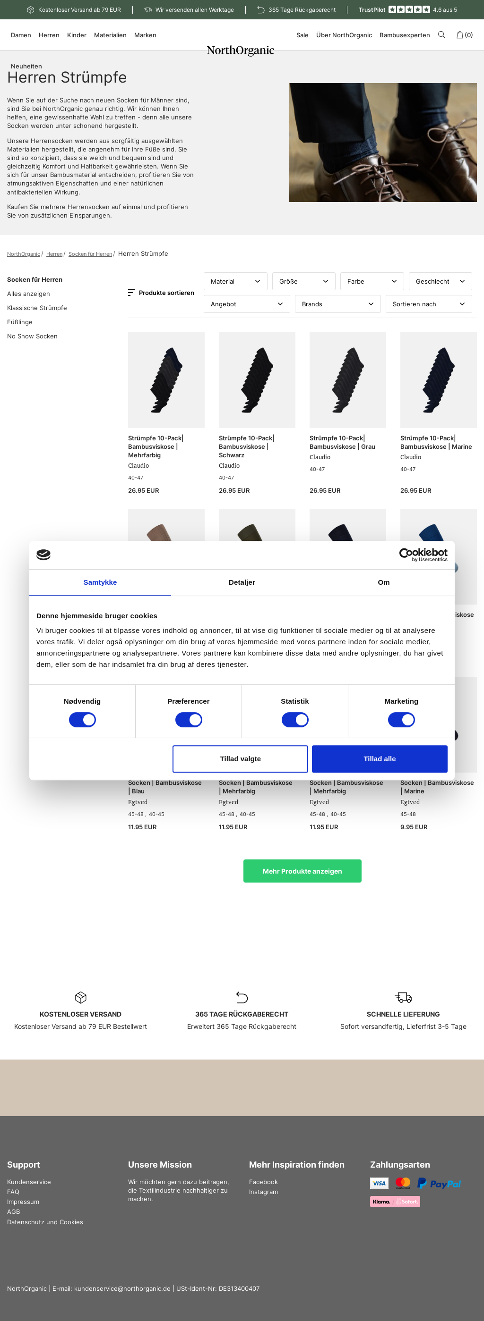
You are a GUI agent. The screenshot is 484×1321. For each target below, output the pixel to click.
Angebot (247, 304)
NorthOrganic (23, 254)
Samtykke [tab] (100, 582)
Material (235, 281)
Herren (54, 254)
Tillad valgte (240, 759)
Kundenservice (29, 1182)
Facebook (263, 1182)
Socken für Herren (90, 254)
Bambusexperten (405, 35)
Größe (304, 281)
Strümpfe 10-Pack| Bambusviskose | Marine (436, 442)
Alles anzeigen (28, 293)
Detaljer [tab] (242, 582)
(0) (464, 35)
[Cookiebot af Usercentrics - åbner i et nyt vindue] (406, 555)
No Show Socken (32, 336)
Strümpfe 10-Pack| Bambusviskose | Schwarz (247, 446)
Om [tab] (383, 582)
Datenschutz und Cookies (45, 1222)
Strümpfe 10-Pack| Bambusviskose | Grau (342, 442)
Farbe (372, 281)
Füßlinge (20, 322)
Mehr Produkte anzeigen (302, 871)
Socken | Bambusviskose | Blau (165, 787)
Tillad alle (379, 759)
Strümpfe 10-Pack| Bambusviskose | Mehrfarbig (156, 446)
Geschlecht (441, 281)
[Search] (443, 34)
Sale (302, 35)
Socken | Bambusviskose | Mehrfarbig (256, 787)
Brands (338, 304)
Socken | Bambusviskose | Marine (437, 787)
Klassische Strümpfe (37, 307)
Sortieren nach (429, 304)
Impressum (23, 1201)
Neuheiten (26, 66)
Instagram (263, 1191)
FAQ (13, 1191)
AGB (13, 1211)
